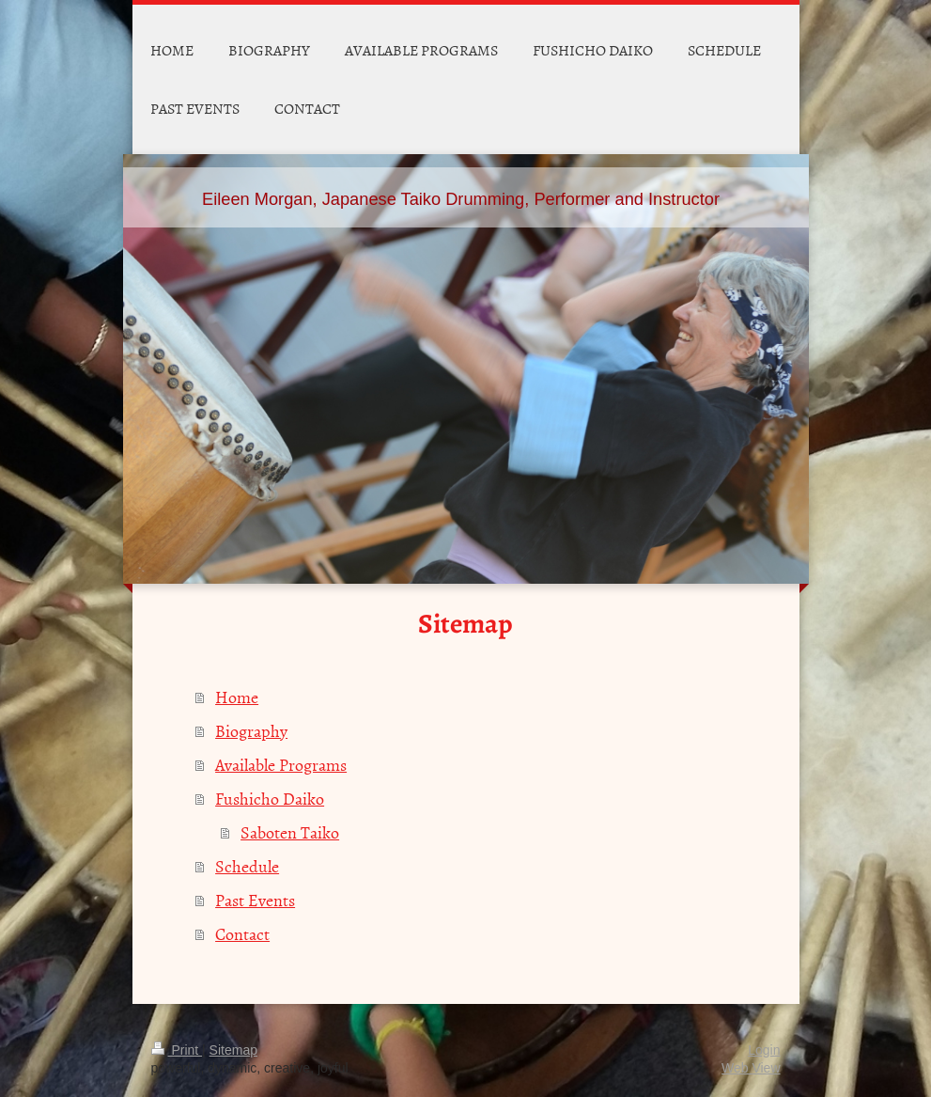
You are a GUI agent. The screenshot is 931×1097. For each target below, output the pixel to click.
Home (236, 697)
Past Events (255, 900)
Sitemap (233, 1050)
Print (177, 1050)
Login (764, 1050)
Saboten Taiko (290, 832)
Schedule (247, 866)
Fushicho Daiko (269, 798)
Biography (251, 731)
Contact (242, 934)
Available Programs (281, 764)
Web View (751, 1067)
